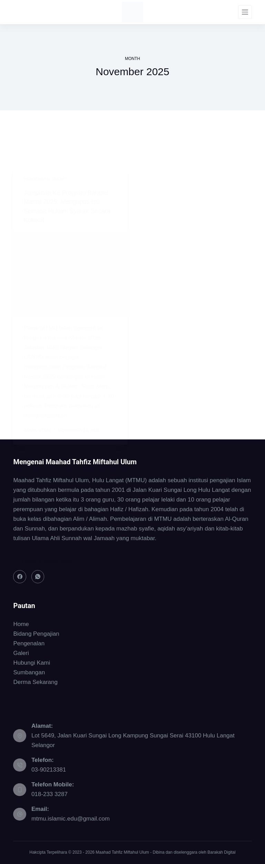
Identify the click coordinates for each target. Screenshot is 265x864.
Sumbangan (29, 672)
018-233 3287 (49, 794)
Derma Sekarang (35, 682)
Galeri (21, 653)
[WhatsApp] (38, 576)
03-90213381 (48, 769)
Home (21, 624)
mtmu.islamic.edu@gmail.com (70, 818)
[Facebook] (19, 576)
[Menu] (245, 12)
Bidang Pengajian (36, 633)
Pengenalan (29, 643)
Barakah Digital (221, 852)
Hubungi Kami (31, 662)
